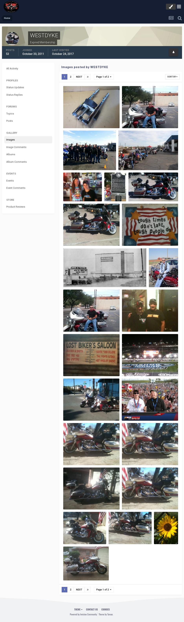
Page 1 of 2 (103, 76)
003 (126, 236)
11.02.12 (136, 192)
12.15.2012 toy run (76, 161)
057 (68, 571)
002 (68, 535)
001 (68, 500)
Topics (10, 113)
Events (10, 180)
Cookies (105, 609)
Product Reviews (15, 206)
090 (68, 411)
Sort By (172, 77)
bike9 (69, 119)
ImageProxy (131, 411)
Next (79, 76)
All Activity (12, 68)
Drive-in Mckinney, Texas (81, 278)
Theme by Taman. (106, 614)
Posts (9, 120)
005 (126, 456)
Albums (10, 154)
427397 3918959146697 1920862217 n (146, 119)
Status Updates (15, 87)
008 (109, 192)
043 (126, 322)
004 (68, 456)
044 (68, 367)
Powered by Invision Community (83, 614)
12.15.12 (126, 161)
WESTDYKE (75, 123)
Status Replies (14, 94)
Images (10, 139)
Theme (78, 609)
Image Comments (16, 147)
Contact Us (92, 609)
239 (126, 367)
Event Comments (15, 187)
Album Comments (16, 161)
